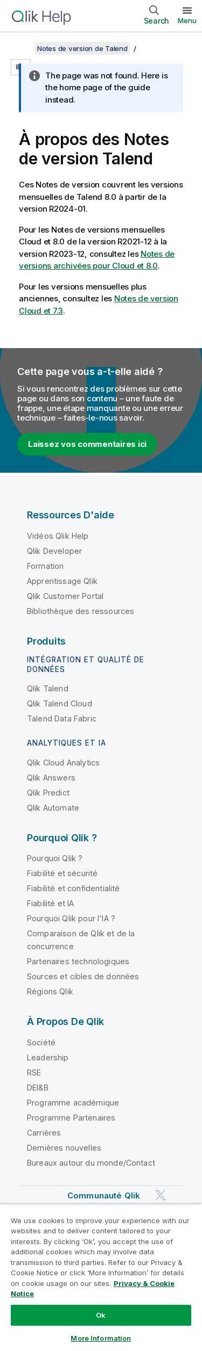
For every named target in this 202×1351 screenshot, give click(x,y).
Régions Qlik (50, 991)
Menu (187, 20)
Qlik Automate (53, 807)
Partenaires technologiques (78, 961)
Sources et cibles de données (83, 976)
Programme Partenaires (71, 1117)
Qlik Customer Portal (65, 596)
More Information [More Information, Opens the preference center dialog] (101, 1338)
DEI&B (37, 1087)
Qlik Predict (48, 792)
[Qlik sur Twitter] (160, 1195)
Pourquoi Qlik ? (54, 858)
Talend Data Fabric (61, 718)
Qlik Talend (47, 688)
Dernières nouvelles (64, 1147)
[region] (101, 1277)
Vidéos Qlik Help (58, 535)
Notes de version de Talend (82, 48)
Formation (45, 565)
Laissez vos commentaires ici (87, 444)
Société (41, 1042)
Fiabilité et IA (50, 903)
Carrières (44, 1132)
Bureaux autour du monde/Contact (91, 1162)
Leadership (48, 1057)
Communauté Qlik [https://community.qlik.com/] (103, 1195)
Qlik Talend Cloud (59, 703)
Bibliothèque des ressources (80, 611)
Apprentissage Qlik (62, 581)
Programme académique (73, 1102)
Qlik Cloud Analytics (63, 762)
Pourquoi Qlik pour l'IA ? (71, 918)
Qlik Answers (51, 777)
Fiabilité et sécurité (62, 873)
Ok (101, 1315)
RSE (34, 1072)
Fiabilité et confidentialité (73, 888)
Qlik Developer (54, 550)
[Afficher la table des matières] (21, 48)
